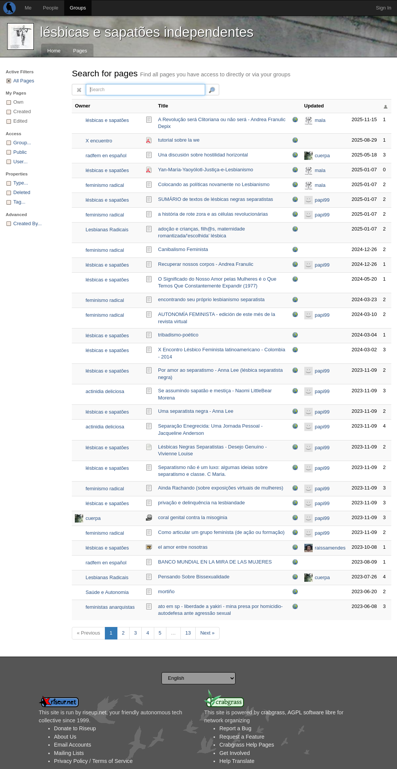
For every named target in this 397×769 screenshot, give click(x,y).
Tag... (19, 202)
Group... (22, 142)
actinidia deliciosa (104, 391)
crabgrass (273, 712)
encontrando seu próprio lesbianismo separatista (211, 299)
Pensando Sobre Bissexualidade (193, 577)
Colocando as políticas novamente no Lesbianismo (213, 184)
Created (22, 111)
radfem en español (106, 155)
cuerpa (322, 155)
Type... (20, 183)
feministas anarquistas (109, 607)
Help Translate (236, 761)
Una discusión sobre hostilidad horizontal (203, 155)
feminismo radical (104, 185)
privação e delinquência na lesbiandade (201, 502)
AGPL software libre (312, 712)
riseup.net (94, 712)
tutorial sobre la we (178, 140)
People (50, 8)
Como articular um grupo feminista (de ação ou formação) (221, 532)
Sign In (383, 8)
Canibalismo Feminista (183, 249)
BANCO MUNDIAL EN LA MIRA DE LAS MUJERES (215, 562)
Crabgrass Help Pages (246, 745)
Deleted (21, 192)
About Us (65, 737)
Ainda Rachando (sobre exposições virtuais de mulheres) (220, 488)
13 (188, 633)
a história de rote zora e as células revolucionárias (213, 214)
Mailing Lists (69, 753)
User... (20, 161)
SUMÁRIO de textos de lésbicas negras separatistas (215, 199)
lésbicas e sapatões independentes (146, 32)
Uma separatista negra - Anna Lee (195, 411)
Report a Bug (235, 728)
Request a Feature (241, 737)
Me (28, 8)
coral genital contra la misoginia (192, 517)
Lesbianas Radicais (106, 229)
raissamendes (330, 548)
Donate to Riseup (75, 728)
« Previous (88, 633)
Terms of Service (112, 761)
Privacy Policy (71, 761)
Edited (20, 121)
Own (18, 102)
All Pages (23, 81)
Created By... (27, 223)
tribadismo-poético (178, 335)
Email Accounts (72, 745)
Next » (207, 633)
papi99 (322, 200)
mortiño (166, 591)
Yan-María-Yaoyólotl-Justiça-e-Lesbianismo (205, 169)
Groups (78, 8)
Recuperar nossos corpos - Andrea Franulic (205, 264)
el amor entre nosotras (182, 547)
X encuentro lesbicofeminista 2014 (109, 141)
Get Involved (234, 753)
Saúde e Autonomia (106, 592)
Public (20, 152)
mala (320, 120)
